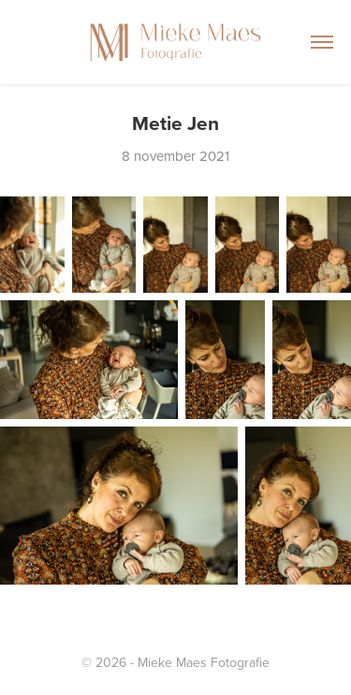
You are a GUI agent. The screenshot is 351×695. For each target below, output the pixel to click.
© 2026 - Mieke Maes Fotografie (175, 662)
